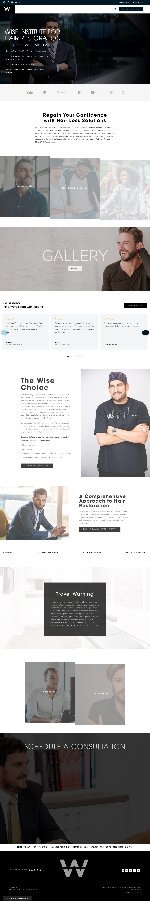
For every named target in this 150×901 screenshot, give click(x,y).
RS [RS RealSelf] (16, 2)
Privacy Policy (136, 889)
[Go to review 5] (82, 356)
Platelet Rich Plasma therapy (45, 142)
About (27, 847)
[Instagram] (4, 2)
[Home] (7, 9)
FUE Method (8, 553)
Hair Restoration (40, 847)
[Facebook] (8, 2)
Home (19, 847)
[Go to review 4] (78, 356)
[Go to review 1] (68, 356)
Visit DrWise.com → (139, 2)
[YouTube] (12, 2)
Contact (129, 847)
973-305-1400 (124, 2)
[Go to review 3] (75, 356)
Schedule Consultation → (131, 9)
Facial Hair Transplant (92, 553)
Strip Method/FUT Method (48, 553)
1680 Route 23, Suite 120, (17, 889)
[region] (75, 332)
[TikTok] (20, 2)
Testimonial (105, 847)
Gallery (94, 847)
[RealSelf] (134, 870)
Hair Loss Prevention (60, 847)
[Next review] (145, 332)
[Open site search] (115, 9)
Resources (118, 847)
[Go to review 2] (71, 356)
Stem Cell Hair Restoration (136, 553)
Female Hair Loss (80, 847)
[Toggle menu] (146, 9)
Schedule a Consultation (17, 899)
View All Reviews (135, 305)
